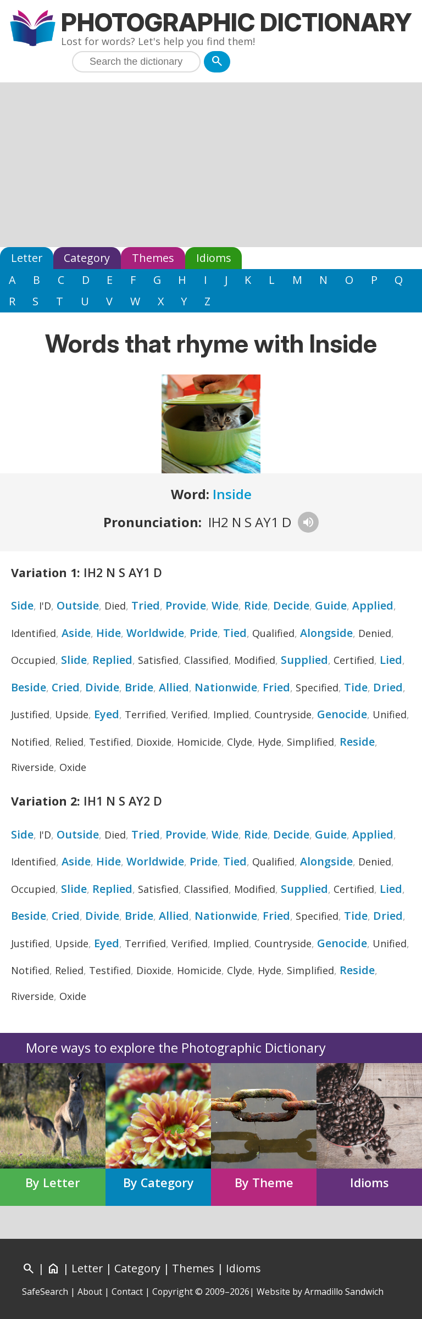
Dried (388, 687)
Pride (204, 632)
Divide (102, 687)
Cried (66, 687)
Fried (276, 687)
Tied (235, 632)
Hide (108, 632)
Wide (225, 605)
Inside (232, 494)
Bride (139, 687)
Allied (174, 687)
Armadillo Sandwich (344, 1292)
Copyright (172, 1292)
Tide (356, 687)
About (89, 1292)
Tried (145, 605)
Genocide (342, 714)
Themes (153, 257)
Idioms (213, 257)
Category (87, 257)
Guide (331, 605)
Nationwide (226, 687)
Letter (26, 257)
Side (22, 605)
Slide (74, 659)
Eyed (106, 714)
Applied (372, 605)
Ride (256, 605)
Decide (291, 605)
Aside (76, 632)
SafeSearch (45, 1292)
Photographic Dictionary (236, 22)
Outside (78, 605)
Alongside (326, 632)
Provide (185, 605)
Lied (391, 659)
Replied (112, 659)
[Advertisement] (211, 165)
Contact (127, 1292)
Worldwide (155, 632)
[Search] (217, 61)
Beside (28, 687)
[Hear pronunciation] (308, 522)
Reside (357, 741)
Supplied (304, 659)
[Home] (53, 1268)
